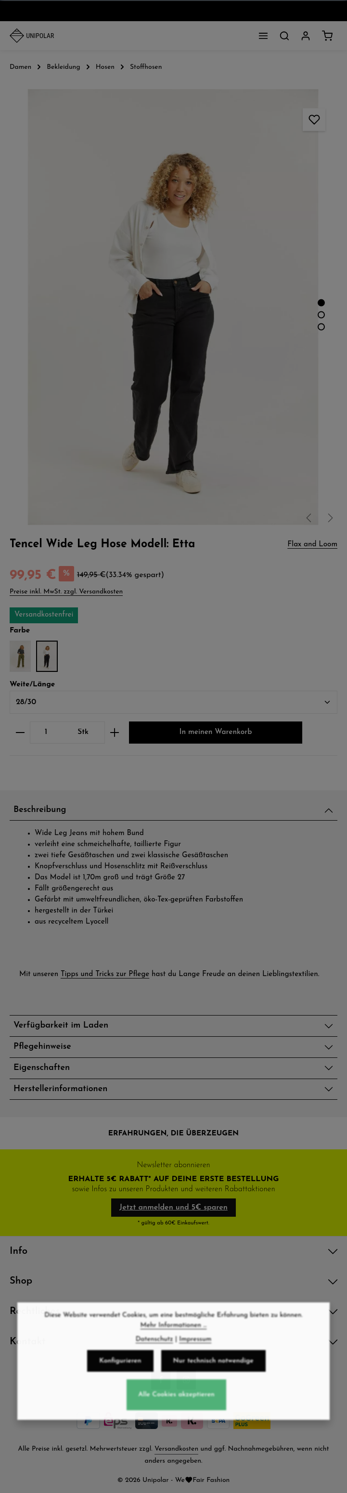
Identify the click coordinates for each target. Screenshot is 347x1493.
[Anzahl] (46, 732)
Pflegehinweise (42, 1047)
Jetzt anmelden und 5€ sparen (173, 1207)
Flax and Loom (312, 544)
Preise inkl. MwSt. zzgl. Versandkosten (66, 591)
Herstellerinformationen (60, 1089)
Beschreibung (39, 810)
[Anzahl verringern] (20, 732)
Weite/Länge (32, 684)
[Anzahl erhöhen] (114, 732)
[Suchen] (284, 35)
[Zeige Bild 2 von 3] (321, 314)
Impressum (195, 1372)
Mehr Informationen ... (174, 1358)
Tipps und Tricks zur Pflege (105, 974)
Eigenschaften (41, 1068)
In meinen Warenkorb (216, 732)
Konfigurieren (120, 1394)
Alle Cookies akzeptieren (176, 1428)
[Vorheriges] (309, 518)
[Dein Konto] (305, 35)
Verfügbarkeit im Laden (60, 1025)
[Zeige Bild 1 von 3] (321, 302)
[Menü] (263, 35)
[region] (173, 307)
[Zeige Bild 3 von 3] (321, 326)
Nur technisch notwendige (213, 1394)
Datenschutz (154, 1372)
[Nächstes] (329, 518)
